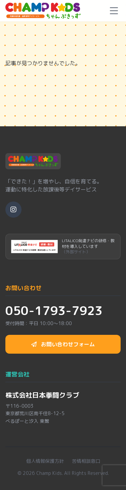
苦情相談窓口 (86, 461)
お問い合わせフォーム (63, 344)
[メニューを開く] (114, 10)
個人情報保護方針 (45, 461)
